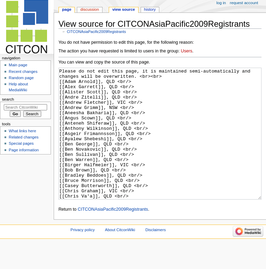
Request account (244, 3)
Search (8, 99)
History (150, 9)
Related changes (23, 137)
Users (186, 51)
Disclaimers (155, 256)
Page (66, 9)
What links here (22, 131)
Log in (221, 3)
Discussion (89, 9)
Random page (21, 78)
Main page (18, 65)
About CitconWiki (120, 256)
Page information (24, 150)
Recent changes (23, 71)
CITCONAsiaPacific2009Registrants (96, 32)
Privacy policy (83, 256)
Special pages (21, 143)
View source (123, 9)
